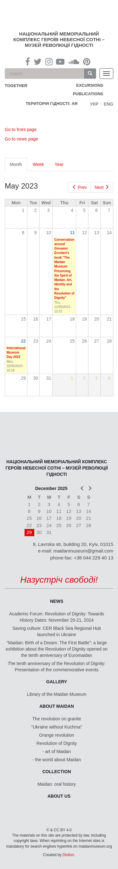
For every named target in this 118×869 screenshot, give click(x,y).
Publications (88, 93)
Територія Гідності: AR (52, 103)
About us (59, 796)
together (16, 85)
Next (102, 187)
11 (72, 232)
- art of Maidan (56, 751)
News (56, 601)
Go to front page (21, 129)
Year (58, 164)
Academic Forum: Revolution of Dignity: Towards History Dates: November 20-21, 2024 (56, 617)
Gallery (56, 681)
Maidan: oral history (56, 784)
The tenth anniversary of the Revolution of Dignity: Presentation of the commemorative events (57, 666)
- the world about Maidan (56, 759)
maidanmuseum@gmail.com (83, 550)
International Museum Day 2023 (16, 352)
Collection (56, 771)
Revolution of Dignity (57, 743)
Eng (108, 104)
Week (38, 164)
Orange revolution (56, 735)
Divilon (68, 855)
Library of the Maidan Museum (56, 694)
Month (18, 166)
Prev (79, 187)
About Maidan (56, 706)
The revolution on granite (56, 718)
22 (23, 341)
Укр (94, 104)
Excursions (89, 85)
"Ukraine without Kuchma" (56, 726)
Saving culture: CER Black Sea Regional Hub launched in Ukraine (56, 631)
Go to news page (21, 138)
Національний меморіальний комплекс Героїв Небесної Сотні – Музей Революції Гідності (59, 39)
